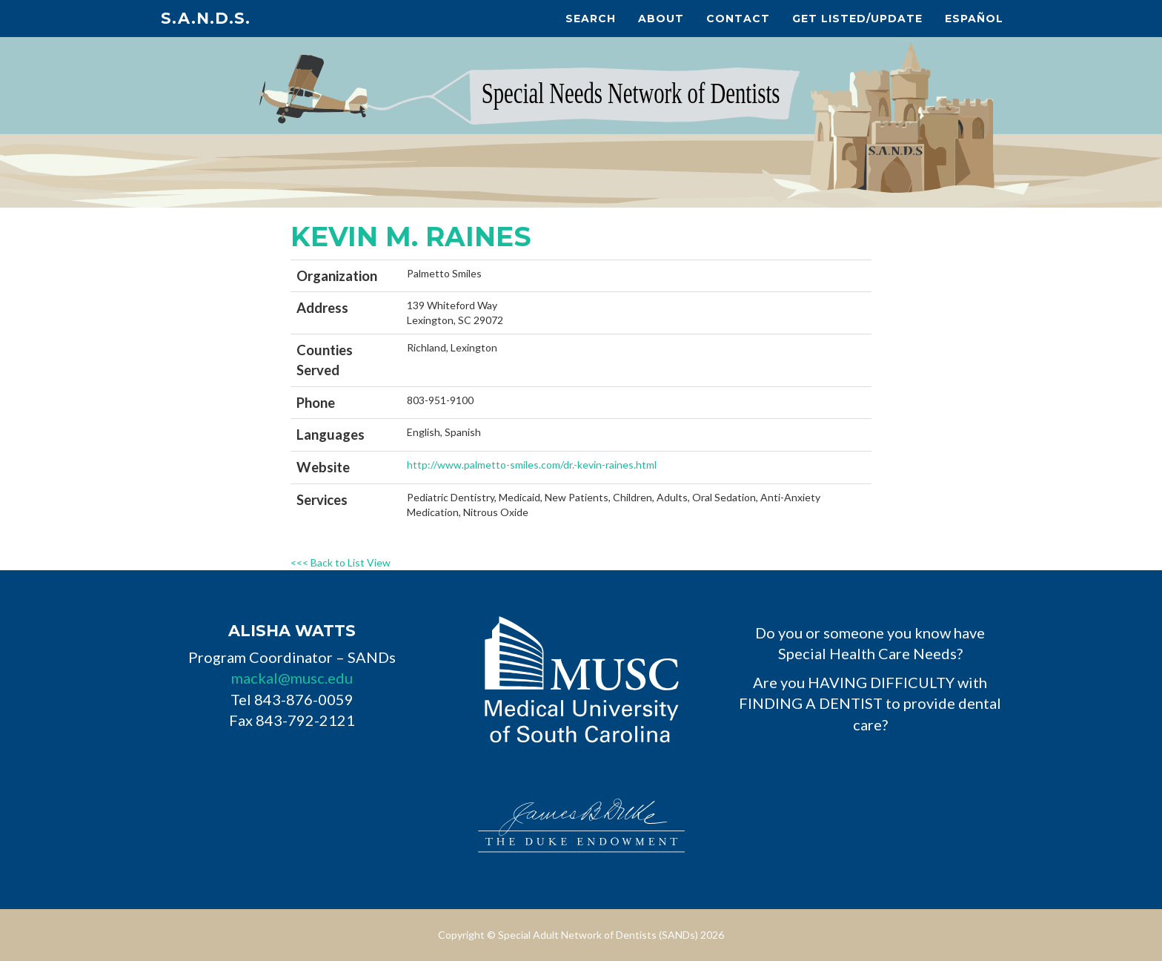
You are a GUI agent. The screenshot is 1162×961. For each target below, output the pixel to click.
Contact (738, 18)
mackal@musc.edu (292, 678)
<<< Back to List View (340, 562)
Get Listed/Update (857, 18)
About (661, 18)
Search (590, 18)
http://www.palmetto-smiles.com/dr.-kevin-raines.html (532, 464)
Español (974, 18)
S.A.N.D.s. (205, 18)
